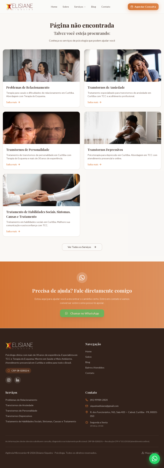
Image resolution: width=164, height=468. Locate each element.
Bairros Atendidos (94, 367)
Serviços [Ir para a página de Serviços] (80, 6)
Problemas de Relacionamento (21, 399)
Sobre (66, 6)
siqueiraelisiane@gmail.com (104, 405)
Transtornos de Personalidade (21, 410)
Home (54, 6)
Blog (93, 6)
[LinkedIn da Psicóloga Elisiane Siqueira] (17, 380)
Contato (105, 6)
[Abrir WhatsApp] (154, 458)
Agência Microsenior (16, 452)
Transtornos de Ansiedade (19, 405)
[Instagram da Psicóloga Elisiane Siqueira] (8, 380)
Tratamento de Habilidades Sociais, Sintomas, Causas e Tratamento (40, 421)
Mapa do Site (150, 452)
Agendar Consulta (143, 6)
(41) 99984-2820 (99, 399)
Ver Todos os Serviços (82, 247)
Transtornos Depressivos (18, 416)
